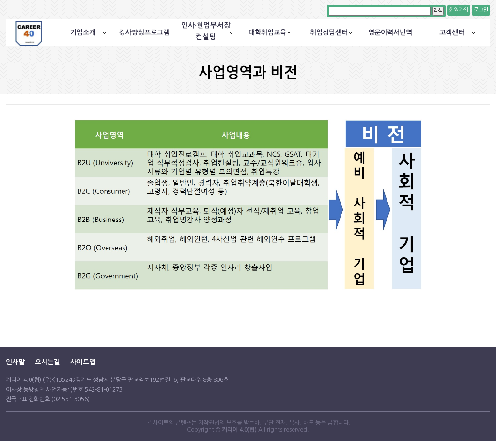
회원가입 (458, 10)
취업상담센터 (329, 32)
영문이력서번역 (390, 32)
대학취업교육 (267, 32)
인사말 (15, 362)
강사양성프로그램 (144, 32)
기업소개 (82, 32)
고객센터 (452, 32)
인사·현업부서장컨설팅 (206, 31)
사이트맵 (82, 362)
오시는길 (47, 362)
